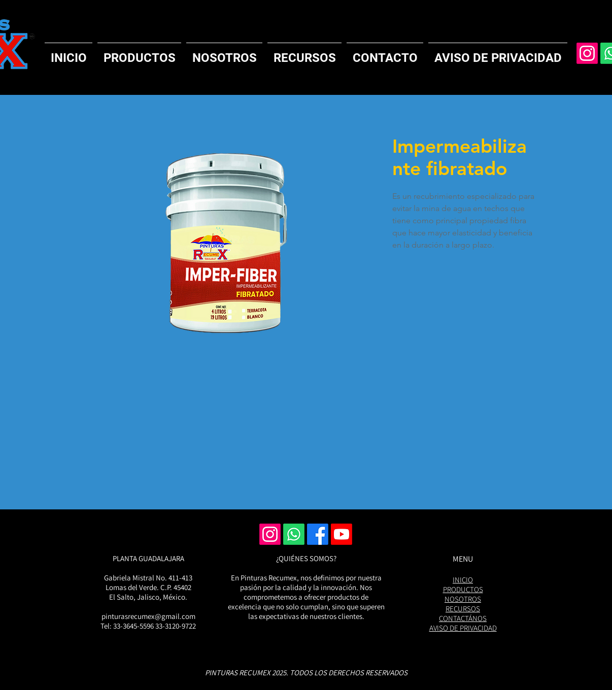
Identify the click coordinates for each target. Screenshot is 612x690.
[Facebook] (317, 534)
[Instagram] (587, 53)
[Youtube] (341, 534)
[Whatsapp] (293, 534)
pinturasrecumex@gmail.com (148, 616)
